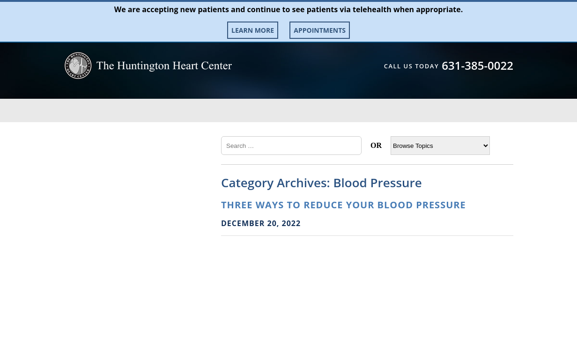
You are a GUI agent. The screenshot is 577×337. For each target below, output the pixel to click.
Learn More (252, 30)
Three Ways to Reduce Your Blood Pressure (343, 204)
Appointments (320, 30)
